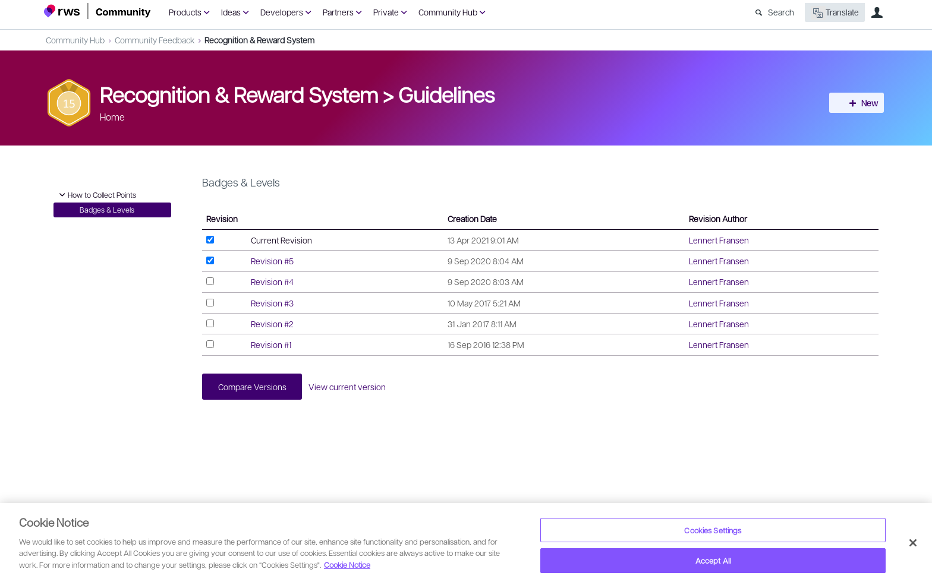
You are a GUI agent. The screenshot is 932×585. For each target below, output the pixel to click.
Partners (338, 12)
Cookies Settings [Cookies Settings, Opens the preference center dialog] (712, 530)
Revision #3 (272, 303)
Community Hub (447, 12)
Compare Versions (254, 387)
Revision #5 (272, 260)
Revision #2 (272, 323)
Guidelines (446, 93)
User (877, 12)
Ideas (231, 12)
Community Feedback (154, 39)
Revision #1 (271, 344)
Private (386, 12)
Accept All (713, 560)
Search (781, 12)
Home (112, 116)
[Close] (913, 543)
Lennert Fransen (719, 240)
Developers (281, 12)
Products (185, 12)
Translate (835, 13)
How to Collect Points (96, 195)
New (861, 102)
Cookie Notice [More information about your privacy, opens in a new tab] (347, 564)
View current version (352, 387)
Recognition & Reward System (259, 39)
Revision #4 (272, 281)
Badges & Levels (107, 209)
